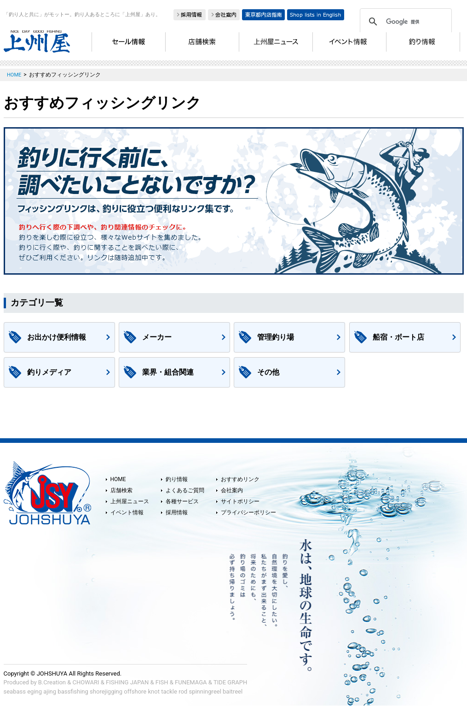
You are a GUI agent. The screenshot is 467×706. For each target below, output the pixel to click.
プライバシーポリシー (248, 512)
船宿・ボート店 (398, 337)
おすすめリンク (240, 479)
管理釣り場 (275, 337)
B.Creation (52, 682)
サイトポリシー (240, 501)
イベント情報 (127, 512)
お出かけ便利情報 (56, 337)
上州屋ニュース (129, 501)
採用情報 (177, 512)
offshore (135, 691)
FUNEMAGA (191, 682)
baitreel (232, 691)
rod (183, 691)
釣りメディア (49, 372)
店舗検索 (121, 490)
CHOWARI (86, 682)
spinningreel (205, 691)
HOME (118, 479)
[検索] (404, 21)
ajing (49, 691)
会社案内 (232, 490)
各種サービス (182, 501)
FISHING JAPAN (127, 682)
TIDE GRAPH (230, 682)
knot (153, 691)
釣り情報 (177, 479)
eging (34, 691)
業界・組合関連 (168, 372)
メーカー (157, 337)
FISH (162, 682)
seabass (15, 691)
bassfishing (73, 691)
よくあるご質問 (185, 490)
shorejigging (106, 691)
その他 (268, 372)
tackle (169, 691)
